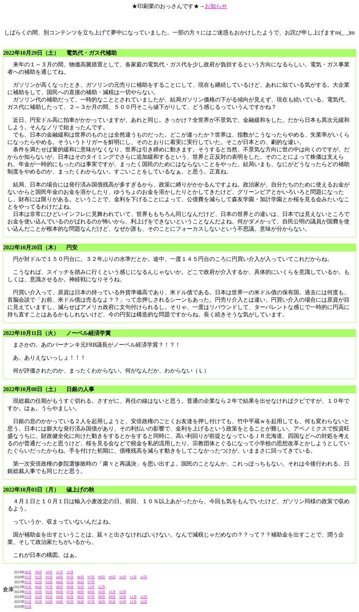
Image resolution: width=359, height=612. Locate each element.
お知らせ (216, 6)
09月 (38, 572)
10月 (49, 572)
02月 (38, 577)
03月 (49, 577)
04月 (59, 577)
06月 (80, 577)
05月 (70, 577)
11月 (59, 572)
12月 (70, 572)
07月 (91, 577)
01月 (28, 577)
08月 (28, 572)
